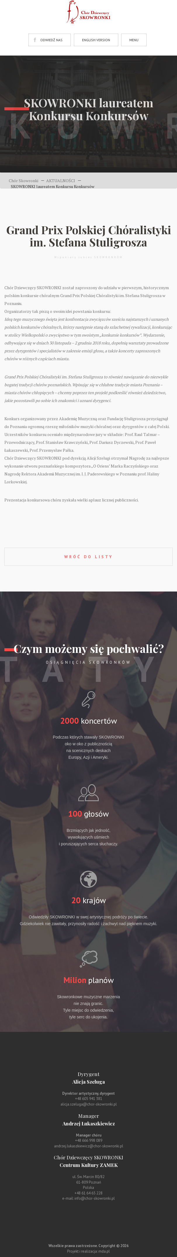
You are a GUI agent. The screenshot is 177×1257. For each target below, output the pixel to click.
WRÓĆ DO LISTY (88, 556)
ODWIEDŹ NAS (51, 40)
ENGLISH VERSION (96, 40)
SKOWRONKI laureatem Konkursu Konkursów (52, 186)
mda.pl (104, 1251)
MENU (133, 40)
